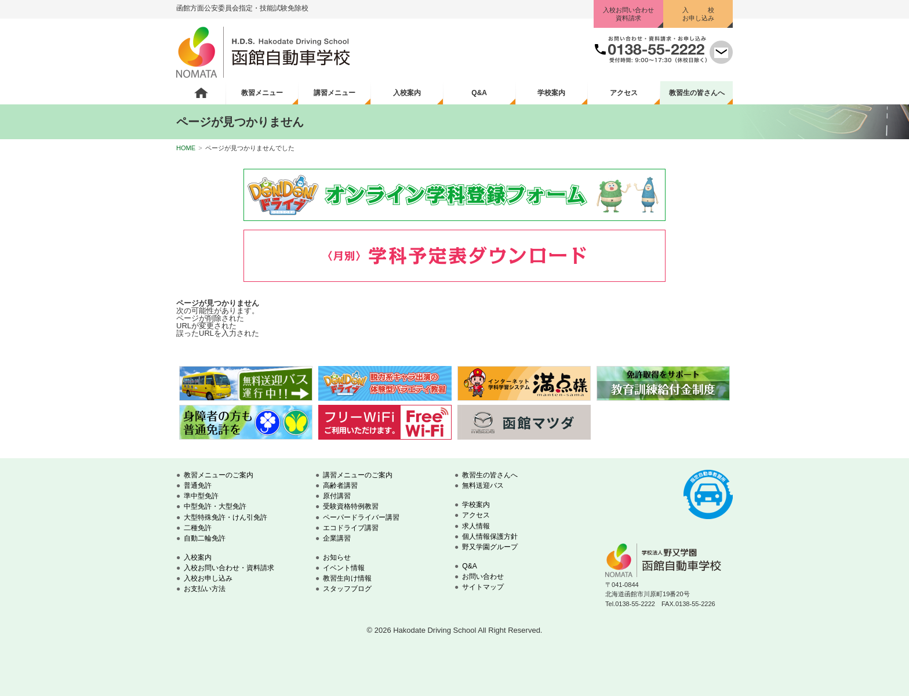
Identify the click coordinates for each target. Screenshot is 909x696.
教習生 (697, 93)
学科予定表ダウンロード (454, 256)
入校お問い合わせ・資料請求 (229, 568)
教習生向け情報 (347, 578)
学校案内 (551, 93)
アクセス (624, 93)
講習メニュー (334, 93)
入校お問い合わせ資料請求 (628, 13)
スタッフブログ (347, 589)
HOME (185, 147)
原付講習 (337, 496)
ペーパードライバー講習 (361, 517)
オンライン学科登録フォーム (454, 195)
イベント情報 (344, 568)
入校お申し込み (208, 578)
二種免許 (198, 528)
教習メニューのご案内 (218, 475)
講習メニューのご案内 (357, 475)
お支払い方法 (205, 589)
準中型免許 (201, 496)
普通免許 (198, 485)
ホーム (201, 92)
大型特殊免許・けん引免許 (225, 517)
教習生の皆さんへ (490, 475)
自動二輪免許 (205, 538)
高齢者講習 (340, 485)
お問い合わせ (483, 576)
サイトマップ (483, 587)
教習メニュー (262, 93)
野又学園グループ (490, 547)
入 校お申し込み (698, 13)
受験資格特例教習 (351, 506)
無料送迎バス (483, 485)
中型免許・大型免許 (215, 506)
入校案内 (407, 93)
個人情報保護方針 (490, 536)
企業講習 (337, 538)
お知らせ (337, 557)
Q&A (479, 93)
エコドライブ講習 (351, 528)
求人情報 (476, 526)
